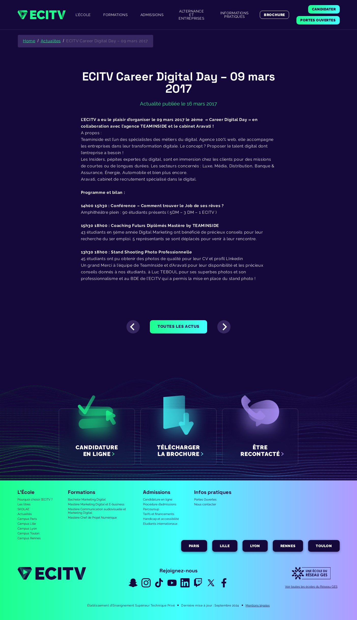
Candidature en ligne (157, 499)
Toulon (324, 546)
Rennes (287, 546)
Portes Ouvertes (205, 499)
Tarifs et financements (158, 514)
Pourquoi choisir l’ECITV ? (35, 499)
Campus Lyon (27, 528)
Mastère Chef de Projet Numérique (92, 517)
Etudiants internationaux (160, 523)
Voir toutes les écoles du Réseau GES (311, 586)
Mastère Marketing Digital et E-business (96, 504)
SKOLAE (23, 509)
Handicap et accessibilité (161, 519)
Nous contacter (205, 504)
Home (29, 40)
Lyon (255, 546)
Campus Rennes (29, 538)
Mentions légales (258, 605)
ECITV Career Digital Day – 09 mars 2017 (107, 40)
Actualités (25, 514)
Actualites (51, 40)
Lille (225, 546)
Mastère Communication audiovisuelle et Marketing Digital (97, 511)
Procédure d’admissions (159, 504)
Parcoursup (151, 509)
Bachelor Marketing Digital (87, 499)
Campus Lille (27, 523)
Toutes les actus (178, 326)
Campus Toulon (28, 533)
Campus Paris (27, 519)
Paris (194, 546)
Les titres (24, 504)
